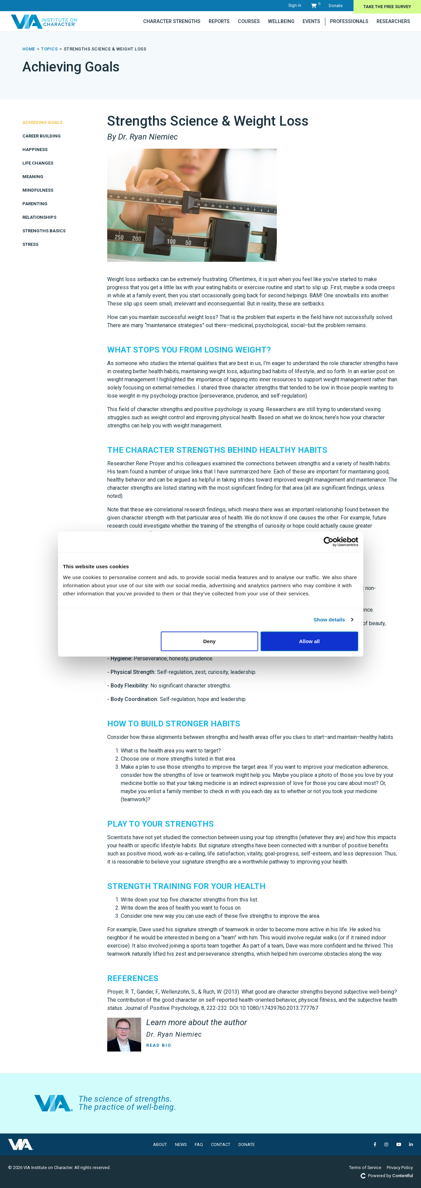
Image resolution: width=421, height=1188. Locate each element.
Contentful (402, 1175)
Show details (329, 619)
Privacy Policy (400, 1167)
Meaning (32, 176)
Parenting (34, 203)
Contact (220, 1144)
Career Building (41, 136)
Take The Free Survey (387, 6)
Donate (336, 5)
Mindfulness (37, 190)
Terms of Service (365, 1167)
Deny (209, 641)
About (160, 1144)
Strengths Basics (43, 230)
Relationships (39, 217)
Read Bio (158, 1045)
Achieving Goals (42, 122)
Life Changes (37, 163)
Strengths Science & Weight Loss (105, 48)
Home (28, 48)
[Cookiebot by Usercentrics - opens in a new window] (328, 542)
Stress (30, 244)
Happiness (34, 149)
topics (49, 48)
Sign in (294, 5)
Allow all (309, 641)
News (181, 1144)
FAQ (199, 1144)
